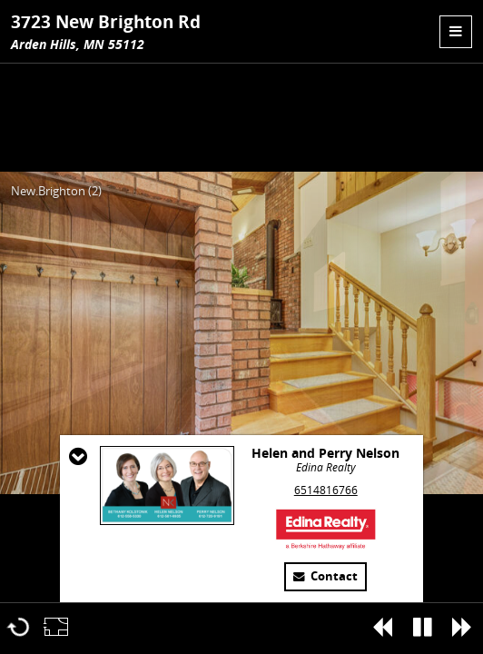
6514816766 (326, 490)
